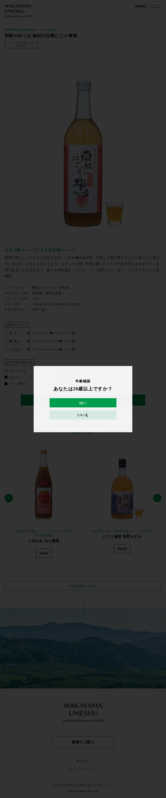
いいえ (83, 415)
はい (83, 403)
